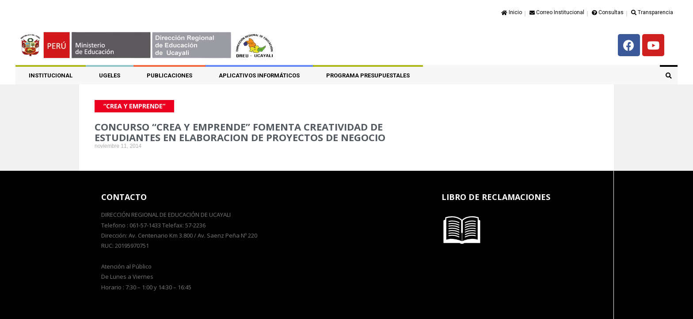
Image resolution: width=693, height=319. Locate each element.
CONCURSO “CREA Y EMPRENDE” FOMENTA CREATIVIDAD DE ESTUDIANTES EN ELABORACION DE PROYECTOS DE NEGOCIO (240, 132)
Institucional (50, 75)
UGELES (109, 75)
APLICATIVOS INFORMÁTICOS (259, 75)
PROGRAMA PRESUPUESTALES (368, 75)
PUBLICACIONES (169, 75)
